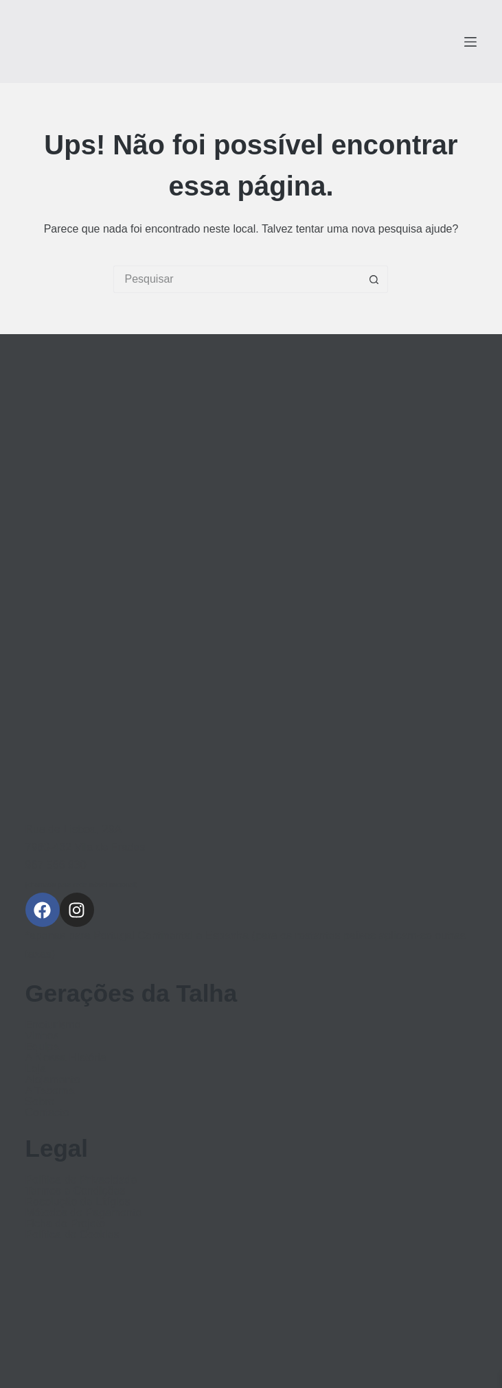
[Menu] (470, 42)
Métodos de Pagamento (83, 1213)
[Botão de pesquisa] (374, 279)
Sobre (40, 1101)
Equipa (42, 1047)
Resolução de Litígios (77, 1202)
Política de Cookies (72, 1235)
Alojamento (52, 1079)
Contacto (47, 1112)
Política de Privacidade (81, 1180)
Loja (35, 1068)
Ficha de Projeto (65, 1224)
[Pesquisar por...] (237, 279)
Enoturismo (53, 1025)
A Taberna (50, 1090)
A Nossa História (65, 1057)
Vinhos (42, 1036)
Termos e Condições (75, 1191)
